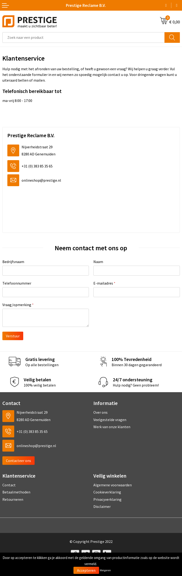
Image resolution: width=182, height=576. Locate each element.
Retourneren (12, 499)
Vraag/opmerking (18, 304)
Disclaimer (102, 506)
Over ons (100, 412)
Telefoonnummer (16, 283)
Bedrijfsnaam (13, 261)
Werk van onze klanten (111, 426)
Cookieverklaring (107, 492)
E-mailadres (104, 283)
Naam (98, 261)
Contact (9, 485)
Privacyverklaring (107, 499)
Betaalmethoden (16, 492)
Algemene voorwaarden (112, 485)
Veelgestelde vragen (109, 419)
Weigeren (105, 570)
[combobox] (83, 37)
